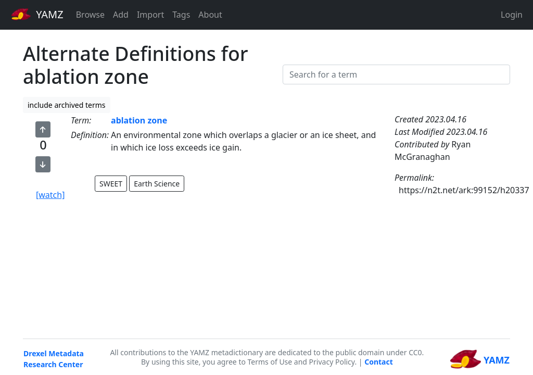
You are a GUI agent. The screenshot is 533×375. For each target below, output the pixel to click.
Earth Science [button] (157, 184)
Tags (181, 14)
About (210, 14)
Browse (90, 14)
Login (512, 14)
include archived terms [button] (67, 105)
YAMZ (37, 14)
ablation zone (139, 120)
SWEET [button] (110, 184)
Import (150, 14)
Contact (378, 362)
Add (121, 14)
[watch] (50, 195)
